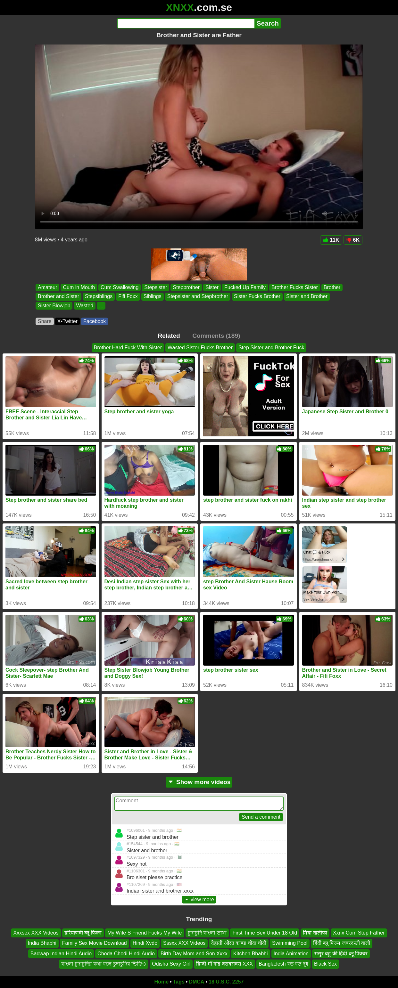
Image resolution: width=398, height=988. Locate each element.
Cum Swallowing (119, 287)
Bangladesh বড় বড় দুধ (283, 964)
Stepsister (155, 287)
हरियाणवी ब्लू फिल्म (83, 932)
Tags (179, 981)
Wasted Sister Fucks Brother (200, 347)
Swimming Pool (289, 943)
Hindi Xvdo (145, 943)
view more (199, 899)
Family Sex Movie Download (94, 943)
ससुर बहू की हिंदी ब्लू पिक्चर (341, 953)
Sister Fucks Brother (257, 296)
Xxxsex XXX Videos (35, 932)
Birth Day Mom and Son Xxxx (194, 953)
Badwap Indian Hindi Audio (61, 953)
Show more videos (199, 782)
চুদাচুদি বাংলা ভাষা (207, 932)
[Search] (185, 23)
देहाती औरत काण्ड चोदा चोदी (238, 943)
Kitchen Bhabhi (250, 953)
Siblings (153, 296)
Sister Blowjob (54, 305)
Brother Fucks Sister (294, 287)
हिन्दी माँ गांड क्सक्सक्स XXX (224, 964)
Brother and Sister (58, 296)
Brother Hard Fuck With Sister (128, 347)
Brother (332, 287)
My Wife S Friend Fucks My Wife (144, 932)
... (101, 305)
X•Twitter (67, 321)
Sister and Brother (307, 296)
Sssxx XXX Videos (184, 943)
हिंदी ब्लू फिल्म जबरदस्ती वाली (341, 943)
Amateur (47, 287)
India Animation (291, 953)
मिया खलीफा (315, 932)
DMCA (196, 981)
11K (331, 240)
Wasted (84, 305)
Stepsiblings (98, 296)
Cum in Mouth (79, 287)
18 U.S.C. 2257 (226, 981)
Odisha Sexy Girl (171, 964)
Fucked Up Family (245, 287)
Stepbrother (186, 287)
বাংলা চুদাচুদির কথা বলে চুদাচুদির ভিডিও (103, 964)
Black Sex (325, 964)
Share (45, 321)
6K (353, 240)
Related (169, 335)
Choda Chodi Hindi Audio (126, 953)
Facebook (94, 321)
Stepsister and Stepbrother (197, 296)
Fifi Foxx (127, 296)
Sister (212, 287)
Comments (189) (216, 335)
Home (161, 981)
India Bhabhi (42, 943)
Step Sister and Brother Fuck (271, 347)
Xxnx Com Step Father (359, 932)
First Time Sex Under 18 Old (264, 932)
